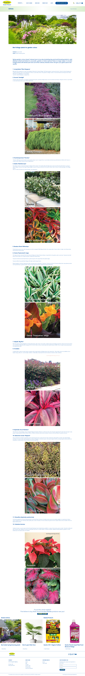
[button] (20, 3)
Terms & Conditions (29, 668)
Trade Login (44, 663)
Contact (27, 664)
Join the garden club (62, 3)
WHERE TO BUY (42, 613)
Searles (49, 611)
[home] (7, 3)
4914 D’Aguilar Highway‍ (13, 661)
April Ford (74, 674)
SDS (26, 663)
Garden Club (28, 665)
